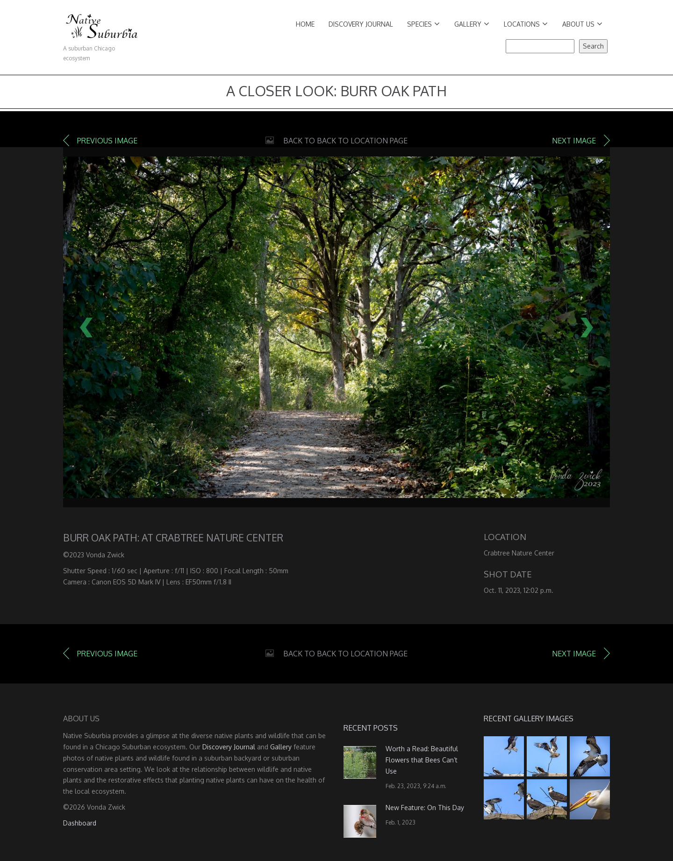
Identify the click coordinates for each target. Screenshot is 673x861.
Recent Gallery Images (528, 718)
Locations (526, 24)
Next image (574, 140)
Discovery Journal (361, 24)
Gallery (471, 24)
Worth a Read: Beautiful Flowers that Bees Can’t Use (422, 760)
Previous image (107, 140)
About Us (582, 24)
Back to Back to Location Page (345, 140)
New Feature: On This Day (425, 807)
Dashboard (79, 823)
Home (305, 24)
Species (423, 24)
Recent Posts (371, 728)
